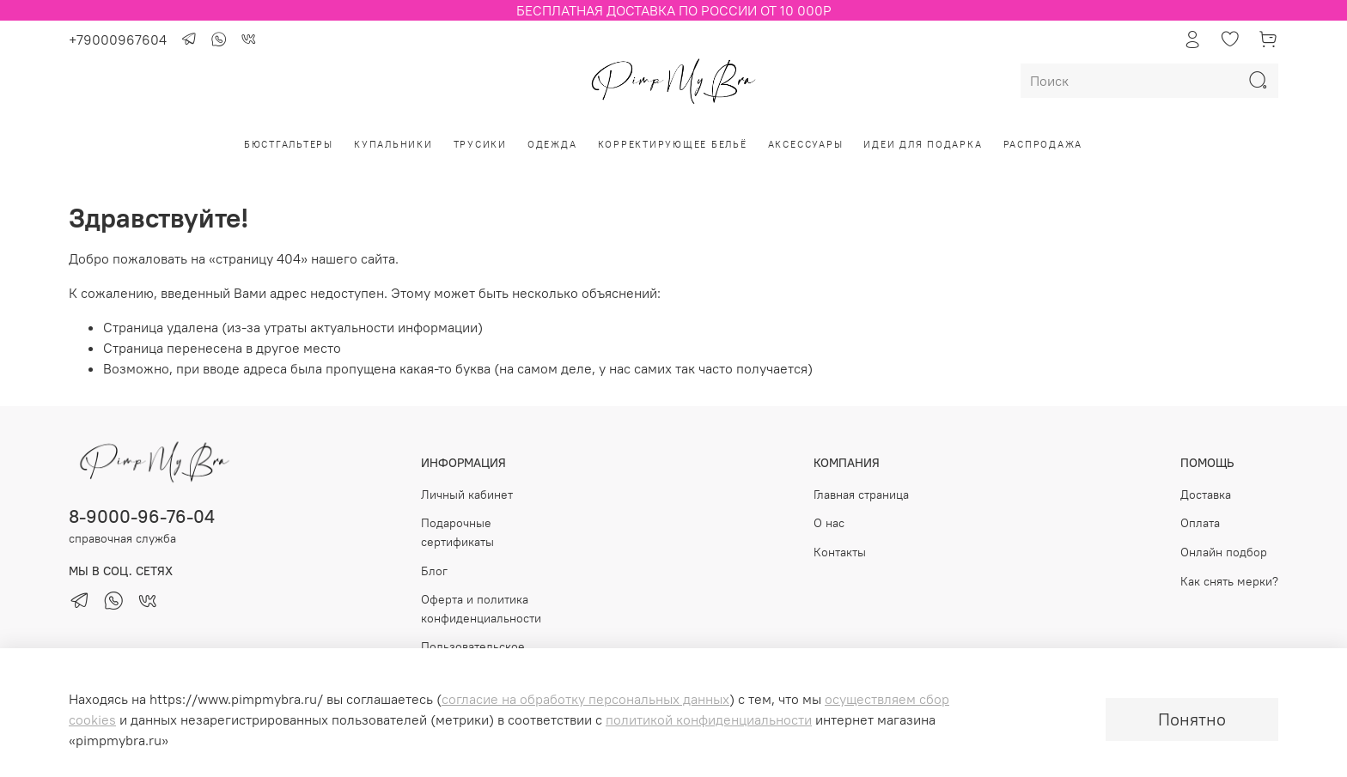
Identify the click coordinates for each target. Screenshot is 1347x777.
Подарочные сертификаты (457, 532)
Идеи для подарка (922, 144)
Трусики (480, 144)
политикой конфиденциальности (709, 719)
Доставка (1205, 494)
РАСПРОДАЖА (1043, 144)
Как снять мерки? (1229, 581)
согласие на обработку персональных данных (585, 698)
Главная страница (861, 494)
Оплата (1200, 523)
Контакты (840, 552)
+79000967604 (118, 39)
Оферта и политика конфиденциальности (481, 609)
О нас (829, 523)
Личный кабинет (467, 494)
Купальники (393, 144)
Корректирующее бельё (672, 144)
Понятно (1192, 719)
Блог (434, 571)
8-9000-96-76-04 (142, 516)
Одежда (552, 144)
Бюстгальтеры (288, 144)
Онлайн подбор (1223, 552)
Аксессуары (806, 144)
